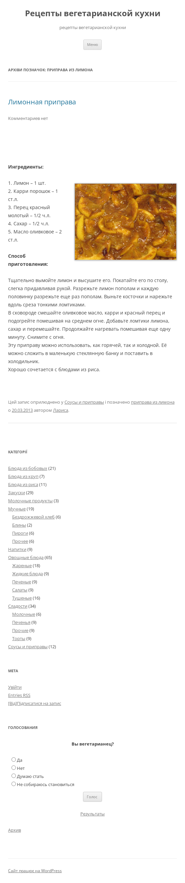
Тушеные (22, 598)
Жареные (22, 565)
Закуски (16, 492)
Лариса (60, 410)
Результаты (92, 814)
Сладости (17, 606)
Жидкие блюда (27, 574)
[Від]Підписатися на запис (34, 703)
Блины (19, 525)
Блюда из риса (23, 484)
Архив (14, 830)
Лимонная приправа (42, 101)
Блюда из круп (23, 476)
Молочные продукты (30, 501)
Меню (92, 44)
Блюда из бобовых (27, 468)
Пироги (20, 533)
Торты (18, 638)
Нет (21, 768)
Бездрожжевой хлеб (33, 517)
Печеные (21, 582)
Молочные (23, 614)
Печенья (21, 622)
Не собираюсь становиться (45, 784)
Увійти (15, 687)
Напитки (17, 549)
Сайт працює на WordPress (35, 871)
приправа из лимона (153, 402)
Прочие (20, 630)
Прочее (20, 541)
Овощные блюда (26, 557)
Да (19, 760)
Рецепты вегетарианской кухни (92, 13)
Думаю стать (30, 776)
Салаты (19, 590)
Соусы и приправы (84, 402)
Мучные (17, 509)
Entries (19, 695)
